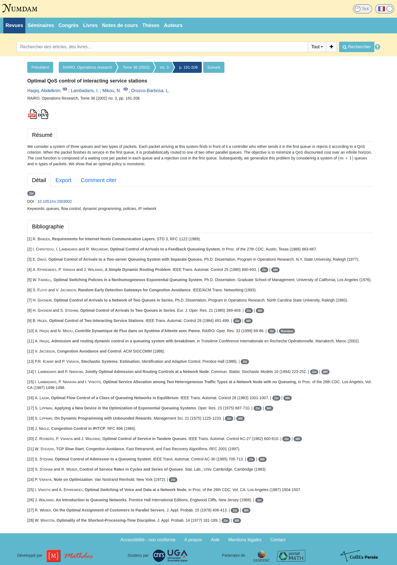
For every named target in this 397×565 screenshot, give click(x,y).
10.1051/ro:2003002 (54, 201)
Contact (277, 539)
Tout (315, 46)
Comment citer (99, 180)
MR (275, 269)
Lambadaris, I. (85, 90)
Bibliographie (48, 226)
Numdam (287, 331)
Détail (39, 180)
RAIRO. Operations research (87, 67)
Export (63, 180)
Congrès (68, 25)
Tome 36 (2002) (136, 67)
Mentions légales (244, 539)
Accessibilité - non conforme (148, 539)
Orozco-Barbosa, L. (150, 90)
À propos (193, 539)
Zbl (31, 193)
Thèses (150, 25)
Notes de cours (120, 25)
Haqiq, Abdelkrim (44, 90)
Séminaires (41, 25)
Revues (14, 25)
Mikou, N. (111, 90)
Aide (215, 539)
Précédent (40, 67)
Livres (90, 25)
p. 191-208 (188, 67)
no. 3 (164, 67)
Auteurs (173, 25)
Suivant (213, 67)
